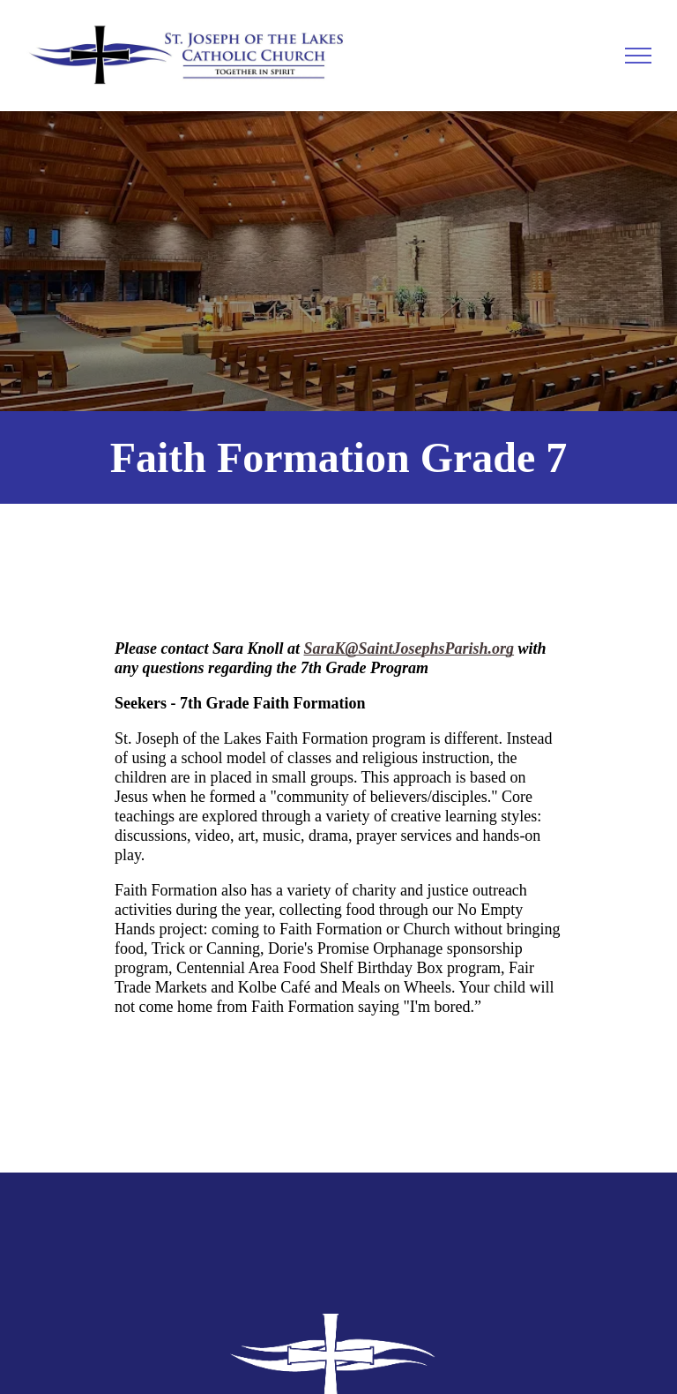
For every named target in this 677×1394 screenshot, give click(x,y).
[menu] (638, 56)
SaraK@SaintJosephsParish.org (409, 648)
